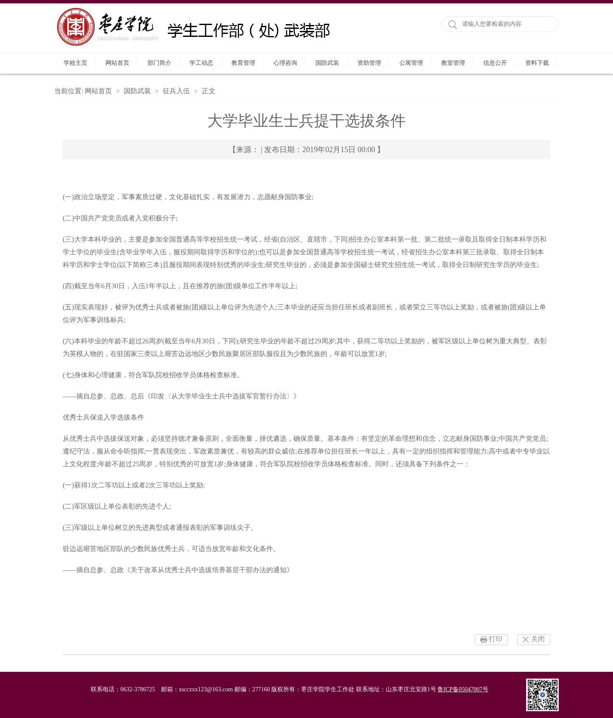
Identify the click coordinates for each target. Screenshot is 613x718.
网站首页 (117, 63)
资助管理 (369, 63)
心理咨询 (285, 63)
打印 (495, 639)
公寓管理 (411, 63)
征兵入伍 (176, 91)
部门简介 (159, 63)
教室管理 (453, 63)
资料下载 (537, 63)
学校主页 (75, 63)
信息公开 (495, 63)
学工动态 (201, 63)
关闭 (538, 639)
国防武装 (327, 63)
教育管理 (243, 63)
